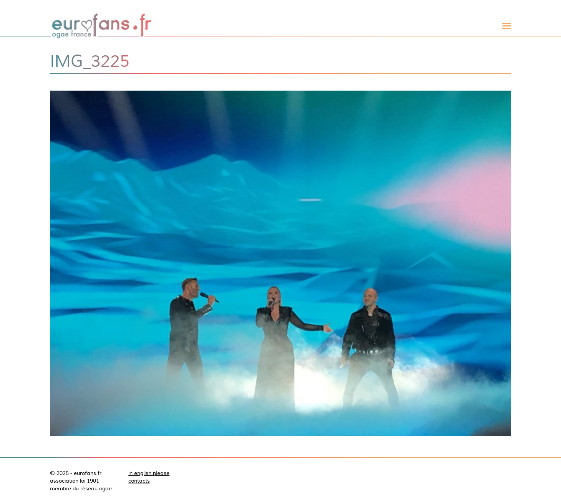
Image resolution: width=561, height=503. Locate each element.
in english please (148, 473)
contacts (139, 480)
